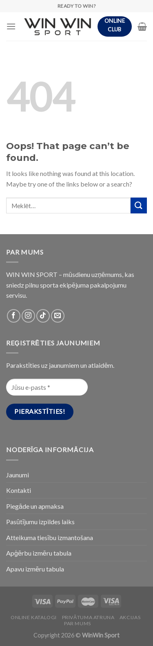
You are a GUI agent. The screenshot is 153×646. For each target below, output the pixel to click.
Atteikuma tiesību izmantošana (49, 537)
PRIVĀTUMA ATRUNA (88, 617)
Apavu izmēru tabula (35, 569)
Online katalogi (34, 617)
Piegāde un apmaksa (35, 506)
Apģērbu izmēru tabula (38, 553)
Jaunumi (17, 475)
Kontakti (18, 490)
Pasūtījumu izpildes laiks (40, 521)
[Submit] (139, 205)
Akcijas (130, 617)
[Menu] (11, 26)
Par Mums (77, 623)
